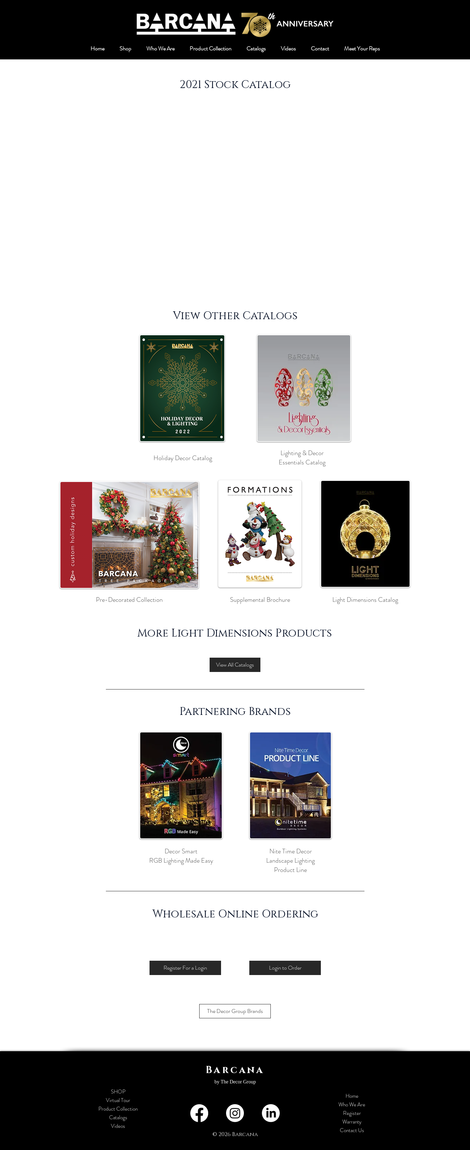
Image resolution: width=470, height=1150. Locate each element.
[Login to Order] (285, 968)
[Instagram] (235, 1113)
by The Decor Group (235, 1082)
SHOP (118, 1092)
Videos (118, 1126)
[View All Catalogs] (235, 665)
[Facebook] (199, 1113)
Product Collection (118, 1109)
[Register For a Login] (185, 968)
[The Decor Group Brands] (235, 1011)
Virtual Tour (118, 1100)
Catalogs (118, 1117)
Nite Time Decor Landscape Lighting (290, 856)
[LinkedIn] (271, 1113)
